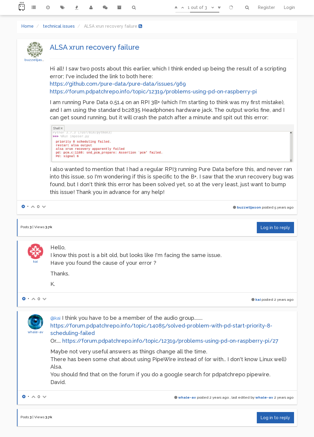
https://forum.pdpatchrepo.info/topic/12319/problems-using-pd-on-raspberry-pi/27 (170, 341)
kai (35, 261)
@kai (55, 318)
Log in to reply (275, 227)
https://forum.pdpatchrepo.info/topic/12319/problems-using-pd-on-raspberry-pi (153, 91)
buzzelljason (35, 60)
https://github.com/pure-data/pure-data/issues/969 (118, 84)
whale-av (35, 332)
